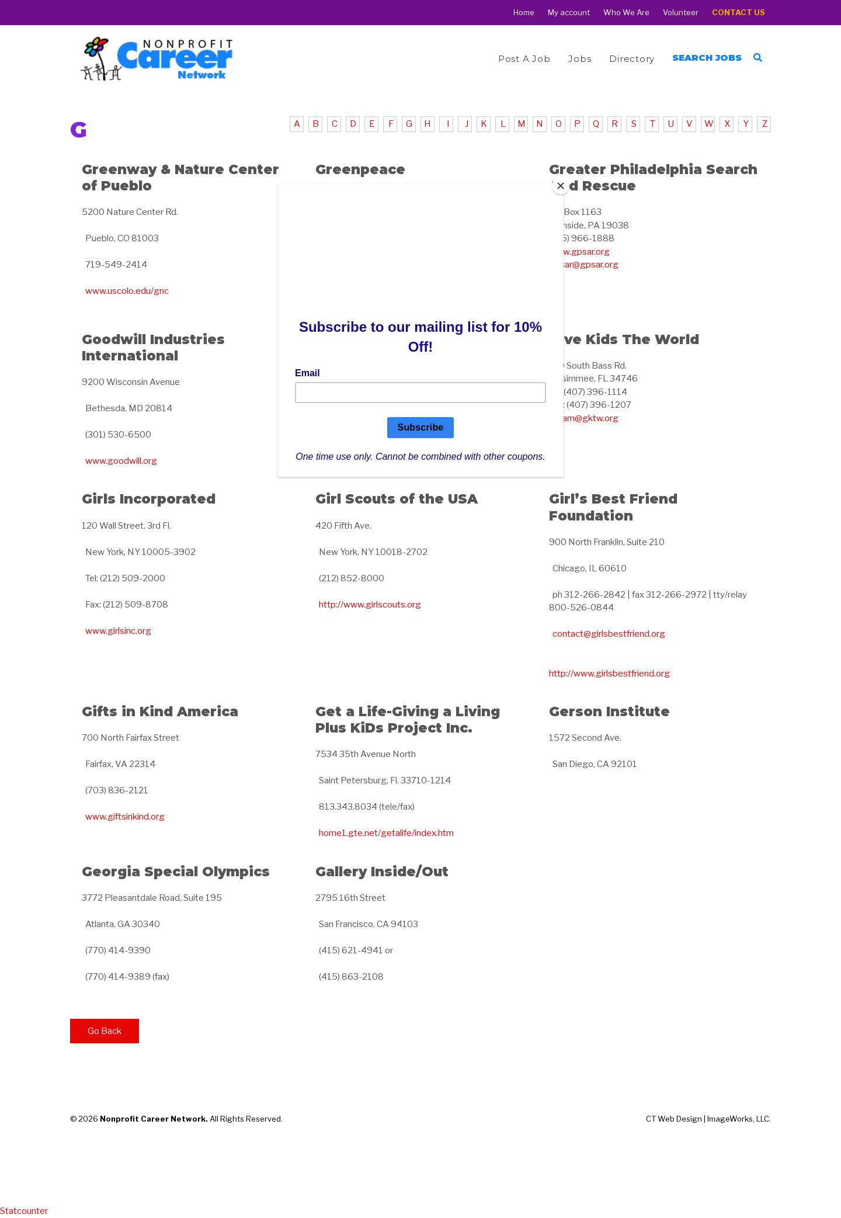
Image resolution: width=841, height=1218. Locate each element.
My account (569, 12)
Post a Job (524, 58)
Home (523, 12)
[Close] (560, 186)
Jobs (579, 58)
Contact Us (738, 12)
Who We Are (626, 12)
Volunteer (680, 12)
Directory (632, 58)
